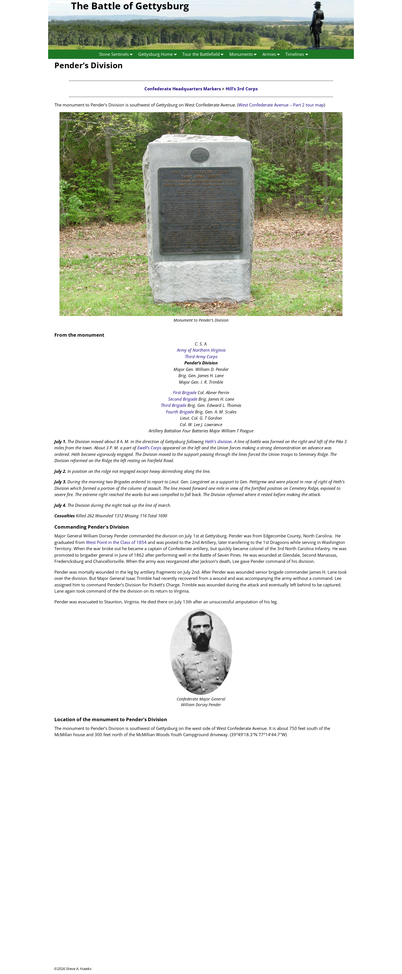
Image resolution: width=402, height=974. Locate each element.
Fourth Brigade (180, 412)
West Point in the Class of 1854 (116, 542)
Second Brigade (182, 399)
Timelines (298, 54)
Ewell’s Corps (149, 447)
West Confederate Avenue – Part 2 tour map (281, 105)
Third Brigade (173, 405)
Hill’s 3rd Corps (242, 88)
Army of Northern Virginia (201, 350)
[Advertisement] (201, 926)
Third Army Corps (201, 356)
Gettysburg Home (158, 54)
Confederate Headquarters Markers (182, 88)
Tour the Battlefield (204, 54)
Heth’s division (218, 441)
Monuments (244, 54)
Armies (272, 54)
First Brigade (184, 392)
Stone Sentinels (117, 54)
